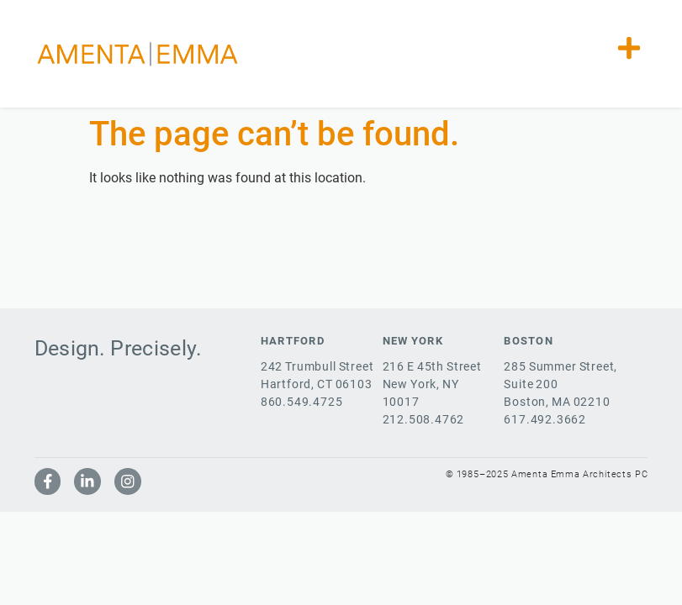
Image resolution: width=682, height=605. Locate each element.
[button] (629, 48)
